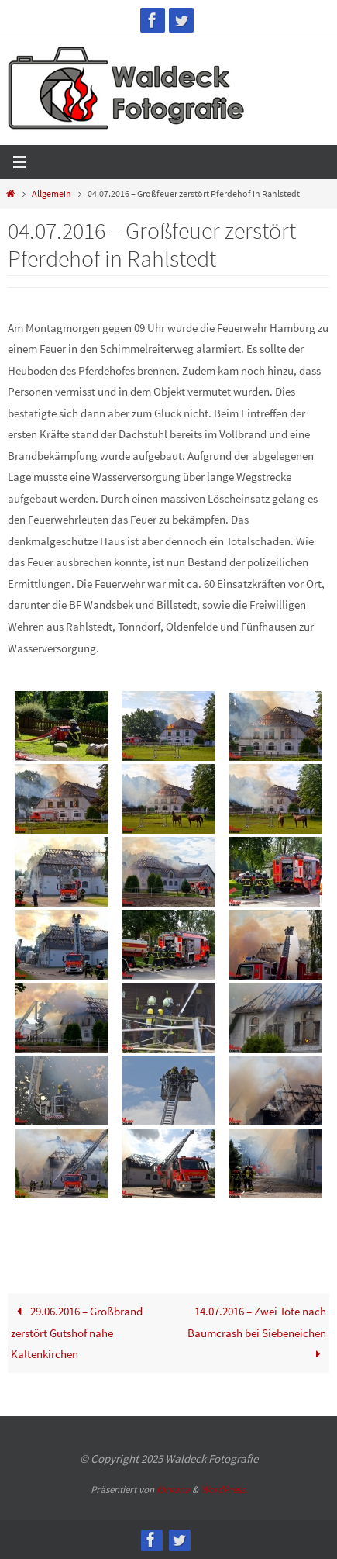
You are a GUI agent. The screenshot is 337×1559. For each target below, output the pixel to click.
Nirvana (173, 1489)
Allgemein (51, 193)
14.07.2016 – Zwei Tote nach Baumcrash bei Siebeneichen (256, 1332)
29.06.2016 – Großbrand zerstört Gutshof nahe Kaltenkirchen (76, 1332)
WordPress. (224, 1489)
